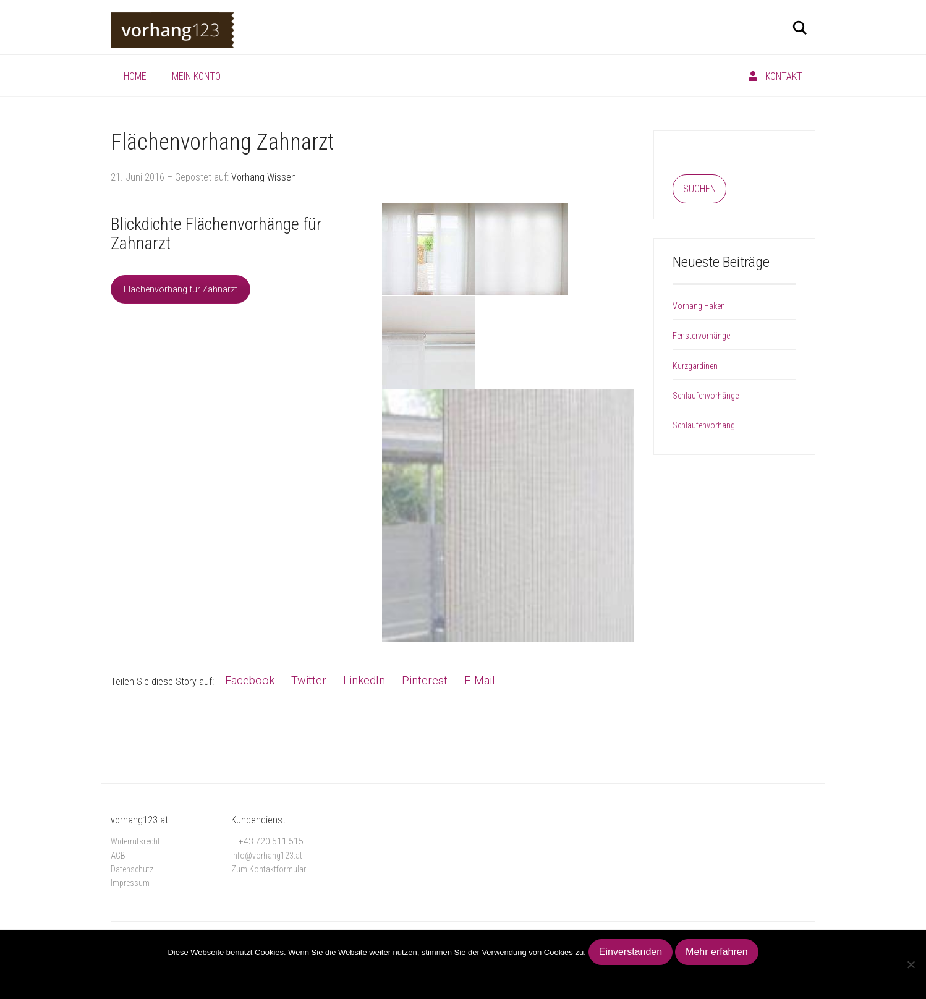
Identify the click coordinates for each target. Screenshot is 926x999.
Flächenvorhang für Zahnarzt (180, 289)
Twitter (308, 680)
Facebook (249, 680)
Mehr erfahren (717, 951)
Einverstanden (630, 951)
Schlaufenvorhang (704, 425)
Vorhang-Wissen (263, 177)
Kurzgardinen (695, 366)
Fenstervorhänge (701, 336)
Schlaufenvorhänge (706, 396)
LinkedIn (364, 680)
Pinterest (425, 680)
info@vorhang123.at (266, 856)
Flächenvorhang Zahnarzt (222, 142)
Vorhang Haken (699, 306)
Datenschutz (132, 869)
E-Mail (479, 680)
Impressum (130, 883)
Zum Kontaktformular (268, 869)
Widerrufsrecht (135, 841)
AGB (118, 856)
